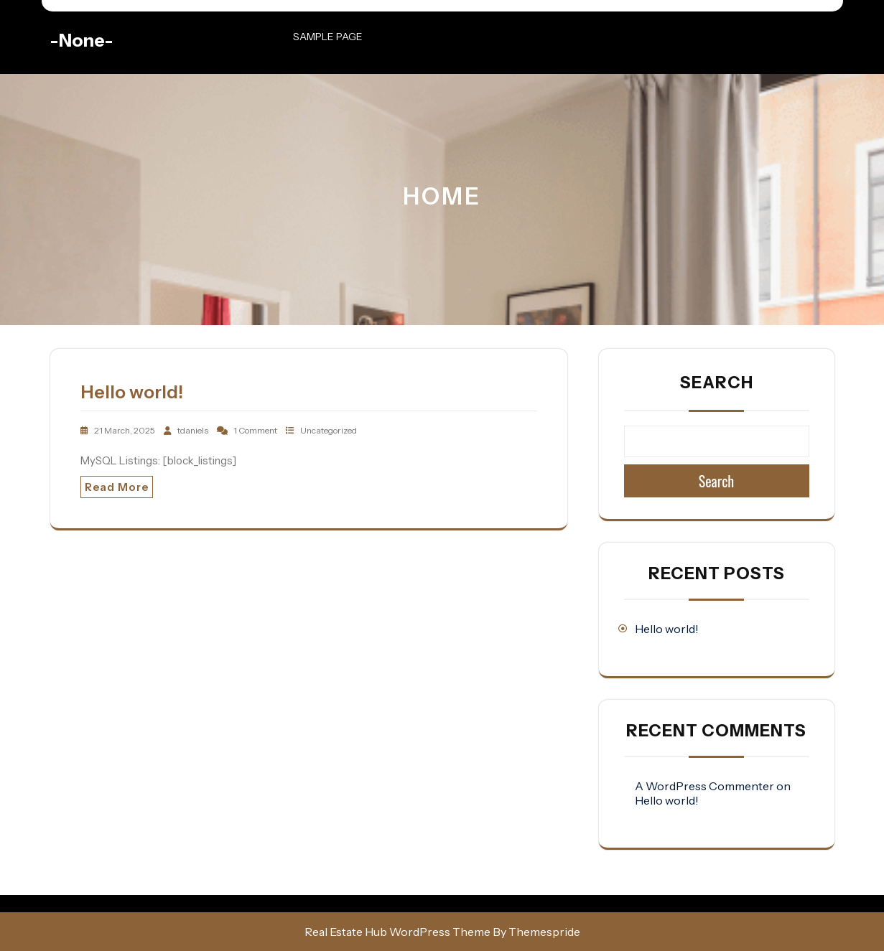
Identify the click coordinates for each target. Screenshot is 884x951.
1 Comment (256, 430)
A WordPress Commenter (704, 786)
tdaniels (193, 430)
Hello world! (131, 392)
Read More (117, 487)
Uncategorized (328, 430)
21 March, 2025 (125, 430)
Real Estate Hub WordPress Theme (397, 931)
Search (716, 383)
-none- (81, 40)
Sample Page (328, 36)
